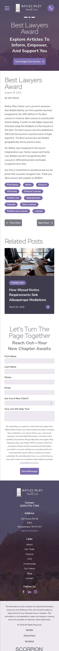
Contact (30, 578)
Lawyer (39, 211)
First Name (10, 356)
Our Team (30, 549)
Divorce (42, 184)
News (28, 184)
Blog (29, 573)
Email (8, 388)
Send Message (29, 471)
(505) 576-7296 (29, 506)
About (29, 544)
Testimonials (29, 563)
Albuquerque (33, 197)
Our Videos (29, 568)
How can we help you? (17, 409)
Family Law (13, 197)
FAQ (29, 558)
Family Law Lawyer (17, 211)
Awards (11, 204)
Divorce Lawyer (32, 191)
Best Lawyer (29, 204)
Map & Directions (29, 530)
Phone (8, 377)
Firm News (12, 184)
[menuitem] (29, 630)
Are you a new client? (17, 398)
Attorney (12, 191)
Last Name (10, 367)
